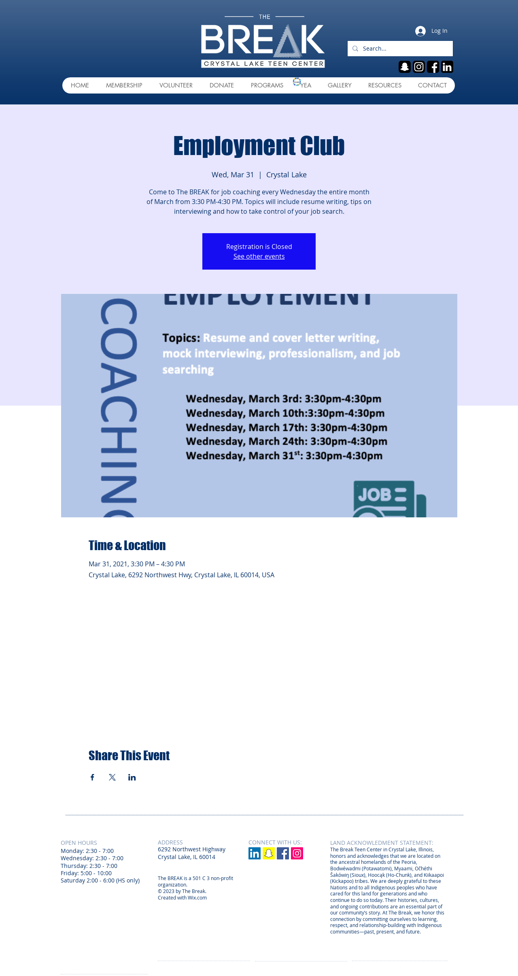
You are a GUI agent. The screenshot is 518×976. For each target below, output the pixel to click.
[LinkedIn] (254, 853)
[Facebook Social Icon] (283, 853)
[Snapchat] (269, 853)
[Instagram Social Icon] (297, 853)
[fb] (433, 67)
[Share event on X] (112, 777)
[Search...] (399, 48)
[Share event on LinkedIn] (132, 777)
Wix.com (197, 897)
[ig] (419, 67)
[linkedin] (447, 67)
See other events (259, 256)
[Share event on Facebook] (92, 777)
